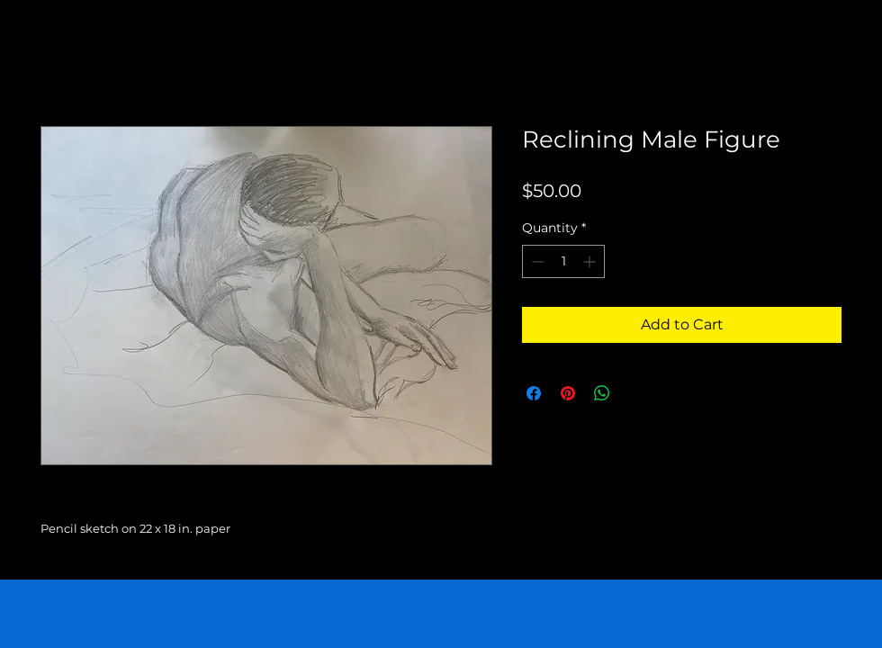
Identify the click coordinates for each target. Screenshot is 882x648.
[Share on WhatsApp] (602, 393)
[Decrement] (536, 261)
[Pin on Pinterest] (568, 393)
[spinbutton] (563, 261)
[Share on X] (636, 393)
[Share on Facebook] (533, 393)
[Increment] (591, 261)
